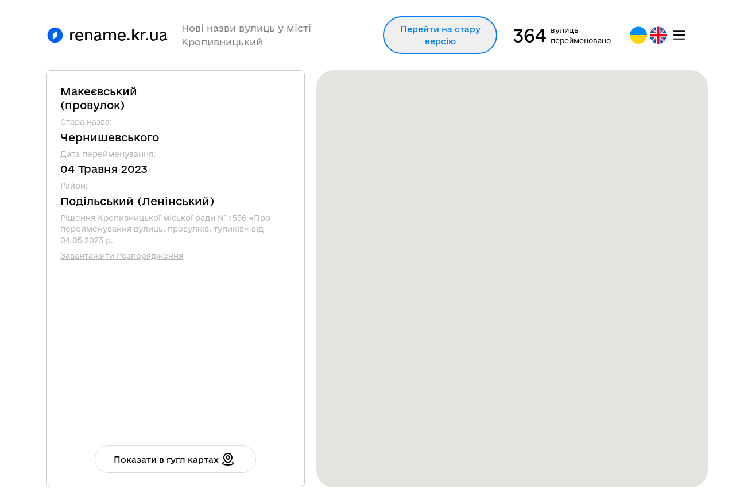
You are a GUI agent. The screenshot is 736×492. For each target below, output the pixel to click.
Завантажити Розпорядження (121, 255)
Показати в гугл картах (174, 459)
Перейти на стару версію (440, 35)
